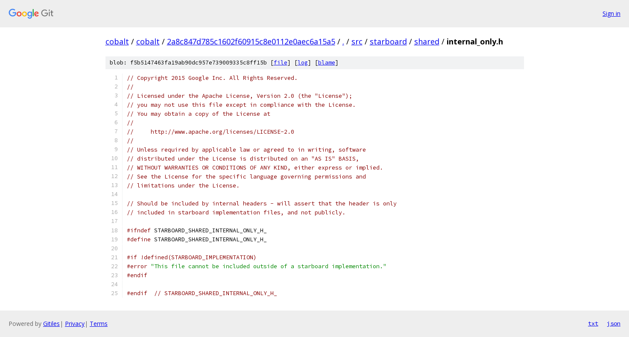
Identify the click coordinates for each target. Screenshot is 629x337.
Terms (99, 323)
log (303, 62)
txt (593, 323)
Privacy (75, 323)
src (357, 41)
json (613, 323)
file (280, 62)
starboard (388, 41)
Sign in (611, 13)
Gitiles (51, 323)
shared (426, 41)
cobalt (117, 41)
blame (326, 62)
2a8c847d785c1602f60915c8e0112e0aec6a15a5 (251, 41)
